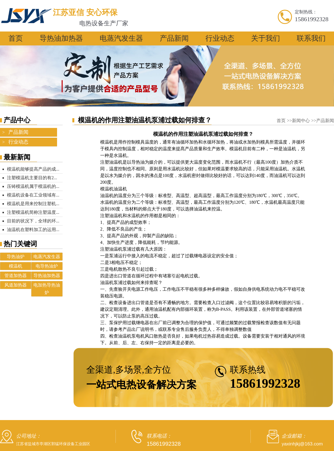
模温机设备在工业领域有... (33, 195)
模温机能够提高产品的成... (33, 169)
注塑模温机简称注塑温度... (33, 212)
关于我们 (265, 38)
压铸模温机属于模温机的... (33, 186)
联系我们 (311, 38)
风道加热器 (15, 285)
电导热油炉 (47, 266)
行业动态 (219, 38)
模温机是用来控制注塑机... (33, 203)
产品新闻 (174, 38)
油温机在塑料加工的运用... (33, 229)
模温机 (15, 266)
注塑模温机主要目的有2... (32, 177)
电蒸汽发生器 (121, 38)
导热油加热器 (61, 38)
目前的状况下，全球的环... (33, 221)
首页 (15, 38)
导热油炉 (15, 256)
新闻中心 (301, 120)
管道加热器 (15, 275)
